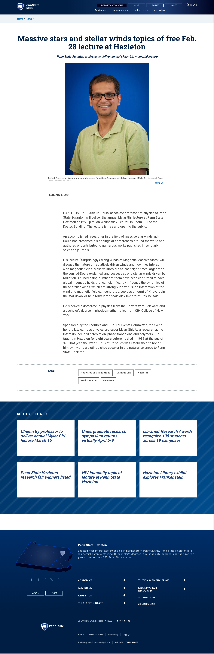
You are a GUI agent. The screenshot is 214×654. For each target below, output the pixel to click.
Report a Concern (111, 5)
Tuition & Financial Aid (153, 580)
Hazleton (143, 372)
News (29, 18)
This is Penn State (90, 603)
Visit (173, 5)
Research (108, 380)
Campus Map (146, 604)
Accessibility (113, 634)
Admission (85, 588)
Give (136, 5)
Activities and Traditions (95, 372)
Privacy (81, 634)
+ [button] (124, 580)
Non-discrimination (96, 634)
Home (20, 18)
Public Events (89, 380)
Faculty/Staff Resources (148, 589)
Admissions (119, 10)
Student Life (139, 10)
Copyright (126, 634)
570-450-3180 (123, 621)
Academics (100, 10)
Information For (161, 10)
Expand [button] (159, 183)
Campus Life (124, 372)
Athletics (85, 595)
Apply (154, 5)
